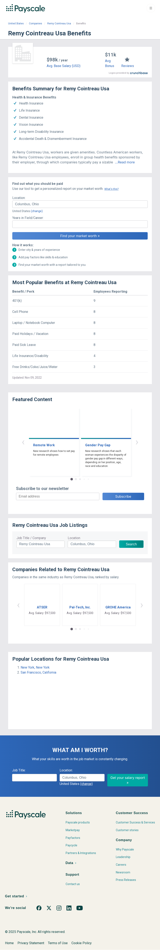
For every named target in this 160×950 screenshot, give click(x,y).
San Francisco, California (38, 672)
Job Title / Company (31, 538)
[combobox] (80, 204)
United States (16, 23)
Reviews (127, 66)
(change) (37, 211)
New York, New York (35, 667)
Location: (18, 198)
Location (74, 538)
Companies (35, 23)
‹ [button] (23, 442)
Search (131, 544)
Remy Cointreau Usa (59, 23)
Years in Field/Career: (28, 218)
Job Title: (19, 770)
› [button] (136, 442)
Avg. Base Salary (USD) (63, 66)
